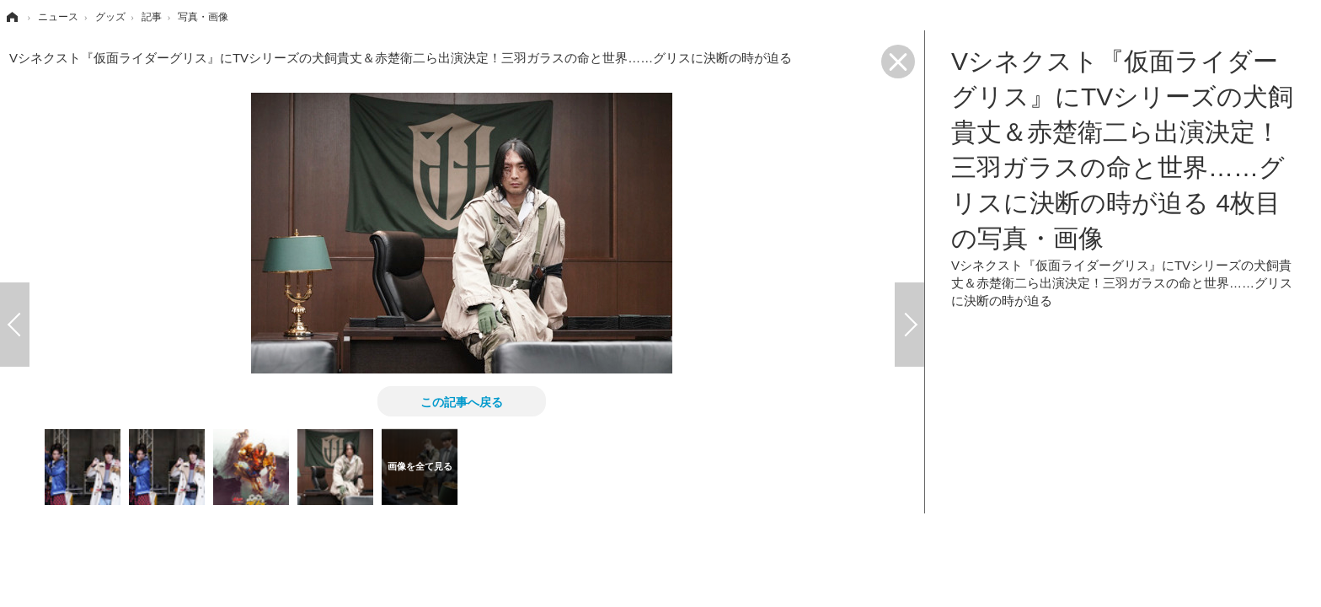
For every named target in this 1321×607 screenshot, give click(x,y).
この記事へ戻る (461, 401)
